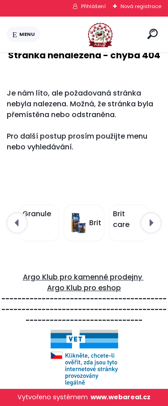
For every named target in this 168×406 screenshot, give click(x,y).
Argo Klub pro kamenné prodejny (83, 277)
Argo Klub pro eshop (84, 288)
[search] (152, 34)
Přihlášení (93, 6)
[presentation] (17, 223)
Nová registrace (141, 6)
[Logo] (92, 35)
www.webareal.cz (120, 397)
